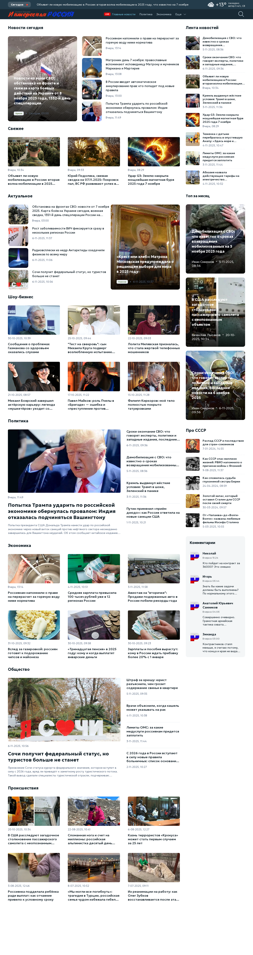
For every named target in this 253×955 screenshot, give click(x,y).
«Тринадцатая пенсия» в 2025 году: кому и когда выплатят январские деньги (92, 653)
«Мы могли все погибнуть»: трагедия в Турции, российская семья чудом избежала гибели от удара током (93, 895)
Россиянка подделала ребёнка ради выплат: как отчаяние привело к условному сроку (33, 895)
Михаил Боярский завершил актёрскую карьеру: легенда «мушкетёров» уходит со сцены (31, 404)
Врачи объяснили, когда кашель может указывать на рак (152, 708)
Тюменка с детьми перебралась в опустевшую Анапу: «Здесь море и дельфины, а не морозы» (223, 137)
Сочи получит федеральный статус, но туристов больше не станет (58, 757)
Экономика (163, 14)
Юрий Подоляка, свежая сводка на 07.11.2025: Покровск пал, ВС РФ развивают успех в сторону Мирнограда (93, 180)
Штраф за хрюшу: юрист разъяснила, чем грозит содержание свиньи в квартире (152, 684)
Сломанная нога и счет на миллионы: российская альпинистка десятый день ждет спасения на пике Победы (93, 839)
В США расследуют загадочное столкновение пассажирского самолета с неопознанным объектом (33, 839)
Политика (145, 14)
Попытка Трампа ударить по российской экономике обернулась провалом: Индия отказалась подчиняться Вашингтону (62, 511)
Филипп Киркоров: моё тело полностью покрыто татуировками (151, 404)
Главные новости (123, 14)
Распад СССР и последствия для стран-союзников (223, 442)
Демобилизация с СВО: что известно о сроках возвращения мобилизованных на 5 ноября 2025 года (152, 461)
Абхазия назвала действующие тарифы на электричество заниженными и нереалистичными (221, 176)
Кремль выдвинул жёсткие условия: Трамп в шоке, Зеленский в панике (148, 487)
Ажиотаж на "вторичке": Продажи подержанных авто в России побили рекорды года (152, 597)
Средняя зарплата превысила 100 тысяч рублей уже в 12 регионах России (92, 597)
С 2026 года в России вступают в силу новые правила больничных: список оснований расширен (152, 757)
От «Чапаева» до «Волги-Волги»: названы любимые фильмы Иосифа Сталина (221, 518)
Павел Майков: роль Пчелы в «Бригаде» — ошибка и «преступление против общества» (91, 404)
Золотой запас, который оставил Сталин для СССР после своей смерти (221, 499)
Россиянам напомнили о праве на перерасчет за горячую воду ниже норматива (34, 597)
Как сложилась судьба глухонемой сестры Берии (221, 479)
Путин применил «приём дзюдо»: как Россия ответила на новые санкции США (153, 512)
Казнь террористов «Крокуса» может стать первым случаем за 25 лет (153, 839)
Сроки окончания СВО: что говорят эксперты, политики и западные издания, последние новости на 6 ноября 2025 (151, 435)
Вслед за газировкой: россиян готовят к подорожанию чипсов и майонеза (33, 653)
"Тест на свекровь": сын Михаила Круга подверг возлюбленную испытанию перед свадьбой (90, 348)
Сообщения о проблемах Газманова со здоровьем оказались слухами (29, 348)
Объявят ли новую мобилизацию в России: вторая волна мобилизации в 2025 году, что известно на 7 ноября (112, 4)
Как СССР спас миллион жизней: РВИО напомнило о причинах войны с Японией (222, 462)
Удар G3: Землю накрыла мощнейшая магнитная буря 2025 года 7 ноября (151, 180)
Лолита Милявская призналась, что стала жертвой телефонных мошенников (154, 348)
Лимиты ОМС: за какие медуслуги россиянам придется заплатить (152, 731)
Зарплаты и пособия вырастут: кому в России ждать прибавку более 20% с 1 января (153, 653)
